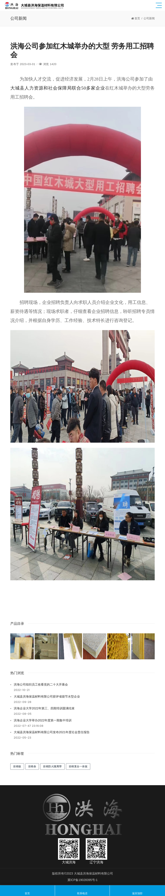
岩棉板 (17, 766)
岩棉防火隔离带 (52, 766)
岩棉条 (32, 766)
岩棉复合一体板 (78, 766)
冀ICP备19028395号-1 (82, 880)
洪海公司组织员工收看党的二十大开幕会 (41, 684)
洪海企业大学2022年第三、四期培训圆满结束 (44, 708)
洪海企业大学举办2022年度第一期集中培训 (43, 720)
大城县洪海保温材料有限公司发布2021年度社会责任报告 (52, 732)
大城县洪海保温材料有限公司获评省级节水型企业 (47, 696)
